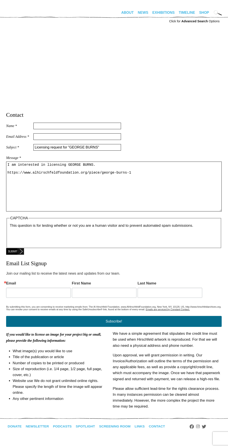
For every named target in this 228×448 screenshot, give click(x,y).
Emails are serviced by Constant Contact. (168, 320)
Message (13, 158)
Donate (15, 437)
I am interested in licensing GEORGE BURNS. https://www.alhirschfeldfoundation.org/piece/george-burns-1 (114, 192)
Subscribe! (114, 332)
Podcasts (64, 437)
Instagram (203, 437)
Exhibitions (163, 12)
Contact (161, 437)
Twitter (209, 437)
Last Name (147, 294)
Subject (12, 147)
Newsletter (38, 437)
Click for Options (194, 21)
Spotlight (88, 437)
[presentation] (43, 247)
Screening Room (118, 437)
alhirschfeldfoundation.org (19, 14)
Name (11, 126)
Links (144, 437)
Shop (204, 12)
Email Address (17, 136)
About (127, 12)
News (143, 12)
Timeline (187, 12)
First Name (81, 294)
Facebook (197, 437)
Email (11, 294)
